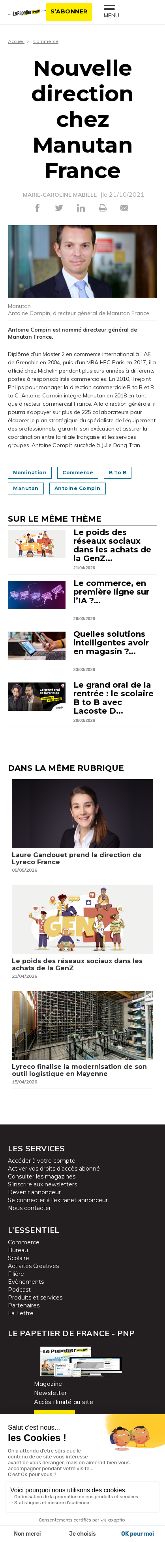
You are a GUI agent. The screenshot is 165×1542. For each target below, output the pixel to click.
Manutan (26, 488)
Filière (16, 1273)
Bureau (18, 1250)
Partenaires (23, 1305)
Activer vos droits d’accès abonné (54, 1168)
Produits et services (35, 1297)
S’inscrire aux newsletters (42, 1184)
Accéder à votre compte (41, 1160)
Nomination (30, 472)
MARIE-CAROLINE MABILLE (60, 194)
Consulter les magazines (41, 1176)
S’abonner (69, 11)
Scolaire (18, 1258)
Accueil (16, 41)
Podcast (19, 1289)
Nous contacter (29, 1208)
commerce (77, 472)
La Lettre (21, 1313)
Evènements (26, 1281)
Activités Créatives (33, 1266)
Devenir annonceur (34, 1192)
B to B (117, 472)
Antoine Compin (77, 488)
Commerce (45, 41)
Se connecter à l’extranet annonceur (58, 1200)
